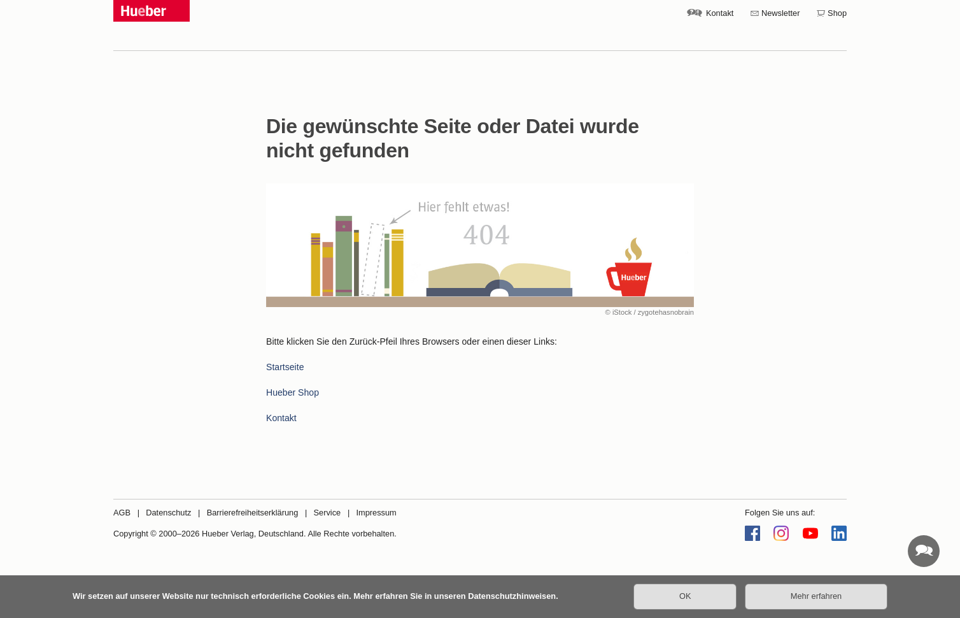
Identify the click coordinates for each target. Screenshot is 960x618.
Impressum (376, 512)
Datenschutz (168, 512)
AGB (122, 512)
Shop (837, 13)
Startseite (285, 367)
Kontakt (719, 13)
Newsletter (780, 13)
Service (327, 512)
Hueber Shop (292, 392)
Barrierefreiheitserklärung (253, 512)
